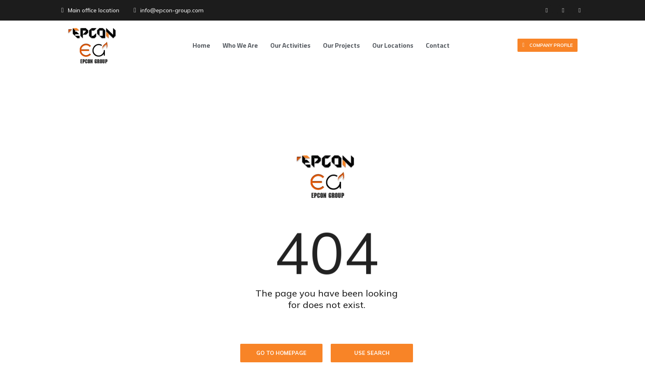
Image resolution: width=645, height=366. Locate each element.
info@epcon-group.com (172, 10)
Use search (372, 353)
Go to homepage (281, 353)
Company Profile (547, 45)
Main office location (93, 10)
